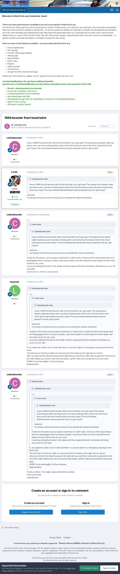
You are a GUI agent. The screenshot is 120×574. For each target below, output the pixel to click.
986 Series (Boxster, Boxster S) (38, 127)
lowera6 (14, 282)
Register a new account (31, 512)
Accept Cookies (89, 568)
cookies (18, 568)
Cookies (67, 537)
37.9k (15, 197)
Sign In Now (82, 512)
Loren (14, 172)
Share (92, 126)
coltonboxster (14, 138)
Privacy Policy (55, 537)
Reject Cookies (109, 568)
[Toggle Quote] (30, 179)
